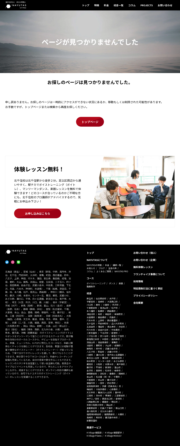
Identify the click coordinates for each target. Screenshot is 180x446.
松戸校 (114, 307)
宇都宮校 (91, 301)
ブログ (102, 268)
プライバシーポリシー (145, 295)
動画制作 (91, 286)
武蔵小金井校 (111, 348)
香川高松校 (92, 411)
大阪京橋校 (101, 389)
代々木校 (91, 329)
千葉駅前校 (92, 307)
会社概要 (138, 302)
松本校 (108, 370)
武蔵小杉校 (112, 351)
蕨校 (98, 304)
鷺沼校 (105, 357)
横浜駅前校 (116, 357)
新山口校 (120, 408)
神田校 (108, 314)
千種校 (117, 376)
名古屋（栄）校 (103, 376)
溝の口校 (100, 354)
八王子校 (91, 351)
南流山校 (104, 307)
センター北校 (104, 361)
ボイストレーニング (96, 283)
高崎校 (101, 301)
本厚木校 (109, 364)
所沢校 (115, 304)
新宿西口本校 (93, 339)
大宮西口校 (112, 301)
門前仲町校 (103, 323)
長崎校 (90, 417)
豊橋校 (112, 373)
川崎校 (90, 354)
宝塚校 (119, 398)
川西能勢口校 (93, 401)
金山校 (90, 376)
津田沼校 (91, 314)
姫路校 (105, 401)
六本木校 (91, 320)
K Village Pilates (94, 435)
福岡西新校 (109, 414)
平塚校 (99, 367)
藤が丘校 (111, 379)
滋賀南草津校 (93, 386)
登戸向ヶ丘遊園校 (115, 354)
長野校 (99, 370)
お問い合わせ (165, 5)
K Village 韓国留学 (113, 432)
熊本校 (99, 417)
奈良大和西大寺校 (95, 404)
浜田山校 (91, 342)
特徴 (96, 5)
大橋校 (121, 414)
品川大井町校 (117, 323)
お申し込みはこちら (37, 213)
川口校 (90, 304)
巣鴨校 (114, 342)
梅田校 (90, 389)
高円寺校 (115, 339)
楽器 (121, 283)
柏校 (100, 314)
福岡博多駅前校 (94, 414)
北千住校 (91, 323)
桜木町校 (91, 361)
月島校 (112, 317)
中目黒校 (115, 329)
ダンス (112, 283)
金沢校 (90, 370)
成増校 (117, 345)
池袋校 (90, 345)
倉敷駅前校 (92, 408)
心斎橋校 (113, 389)
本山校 (101, 379)
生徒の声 (112, 268)
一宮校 (101, 382)
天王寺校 (91, 392)
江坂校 (90, 395)
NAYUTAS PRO (121, 271)
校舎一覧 (118, 5)
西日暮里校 (112, 320)
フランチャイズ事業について (149, 274)
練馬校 (90, 348)
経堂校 (114, 332)
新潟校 (108, 367)
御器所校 (91, 382)
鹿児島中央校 (111, 417)
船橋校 (101, 310)
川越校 (106, 304)
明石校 (114, 401)
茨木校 (99, 395)
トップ (85, 5)
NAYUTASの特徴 (94, 265)
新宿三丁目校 (117, 335)
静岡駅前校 (92, 373)
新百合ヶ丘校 (93, 357)
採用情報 (138, 281)
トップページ (90, 122)
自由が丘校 (103, 329)
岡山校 (109, 404)
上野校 (101, 320)
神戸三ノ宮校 (93, 398)
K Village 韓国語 (94, 432)
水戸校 (112, 298)
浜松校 (103, 373)
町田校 (101, 351)
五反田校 (91, 326)
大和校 (99, 364)
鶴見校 (90, 364)
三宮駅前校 (119, 395)
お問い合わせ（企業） (145, 260)
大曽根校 (91, 379)
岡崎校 (122, 373)
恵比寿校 (111, 326)
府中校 (99, 348)
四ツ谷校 (104, 335)
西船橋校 (111, 310)
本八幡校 (91, 310)
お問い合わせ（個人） (145, 252)
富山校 (117, 367)
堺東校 (108, 395)
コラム (132, 5)
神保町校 (118, 314)
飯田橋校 (102, 317)
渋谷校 (122, 326)
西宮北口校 (107, 398)
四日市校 (111, 382)
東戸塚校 (120, 364)
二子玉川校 (92, 335)
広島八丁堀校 (106, 408)
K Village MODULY (113, 435)
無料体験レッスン (143, 267)
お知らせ (91, 268)
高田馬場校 (103, 342)
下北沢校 (104, 332)
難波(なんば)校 (105, 392)
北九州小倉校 (106, 411)
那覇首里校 (92, 420)
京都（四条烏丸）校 (111, 386)
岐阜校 (117, 370)
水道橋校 (91, 317)
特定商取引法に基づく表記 (148, 288)
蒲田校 (101, 326)
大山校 (108, 345)
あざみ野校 (119, 361)
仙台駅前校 (101, 298)
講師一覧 (117, 265)
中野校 (105, 339)
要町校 (99, 345)
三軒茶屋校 (92, 332)
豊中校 (118, 392)
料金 (106, 5)
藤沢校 (90, 367)
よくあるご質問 (103, 271)
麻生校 (90, 298)
